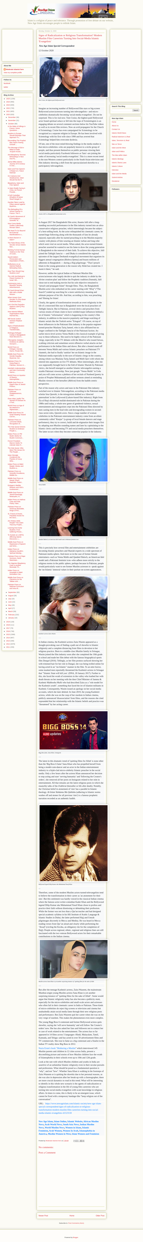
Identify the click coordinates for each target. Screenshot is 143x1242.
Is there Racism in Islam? (14, 239)
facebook (7, 83)
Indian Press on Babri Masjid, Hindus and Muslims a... (15, 466)
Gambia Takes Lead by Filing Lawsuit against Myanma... (16, 204)
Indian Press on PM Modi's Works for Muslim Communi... (15, 436)
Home (72, 1216)
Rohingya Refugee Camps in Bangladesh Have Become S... (16, 335)
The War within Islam (119, 155)
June (10, 602)
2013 (8, 641)
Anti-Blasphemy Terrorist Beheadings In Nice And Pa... (16, 157)
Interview (115, 170)
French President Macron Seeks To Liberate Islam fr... (15, 443)
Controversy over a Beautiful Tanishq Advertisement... (15, 285)
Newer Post (43, 1216)
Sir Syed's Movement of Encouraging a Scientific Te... (16, 218)
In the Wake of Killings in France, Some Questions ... (17, 128)
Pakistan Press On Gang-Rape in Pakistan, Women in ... (17, 363)
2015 (8, 634)
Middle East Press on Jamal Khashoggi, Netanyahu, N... (15, 494)
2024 (8, 102)
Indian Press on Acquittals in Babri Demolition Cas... (15, 572)
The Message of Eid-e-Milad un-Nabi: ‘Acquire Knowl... (16, 150)
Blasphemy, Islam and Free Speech (16, 184)
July (10, 599)
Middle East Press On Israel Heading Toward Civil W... (17, 415)
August (11, 596)
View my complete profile (13, 72)
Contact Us (116, 129)
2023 (8, 105)
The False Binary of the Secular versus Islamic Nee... (17, 245)
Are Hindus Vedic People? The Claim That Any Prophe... (15, 523)
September (12, 592)
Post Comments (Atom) (76, 1223)
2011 (8, 647)
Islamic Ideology (117, 159)
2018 (8, 625)
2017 (8, 628)
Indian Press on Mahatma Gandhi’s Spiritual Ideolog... (15, 551)
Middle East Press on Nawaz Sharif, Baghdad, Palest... (15, 480)
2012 (8, 644)
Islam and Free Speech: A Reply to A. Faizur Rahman (16, 171)
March (10, 611)
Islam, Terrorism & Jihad (120, 140)
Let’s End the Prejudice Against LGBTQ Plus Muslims (16, 306)
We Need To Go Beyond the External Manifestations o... (16, 232)
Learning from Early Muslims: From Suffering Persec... (15, 530)
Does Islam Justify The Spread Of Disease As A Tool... (17, 400)
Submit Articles (117, 177)
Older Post (100, 1216)
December (12, 117)
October (11, 124)
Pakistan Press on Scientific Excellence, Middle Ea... (16, 473)
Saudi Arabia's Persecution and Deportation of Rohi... (16, 259)
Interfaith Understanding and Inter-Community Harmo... (16, 370)
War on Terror (117, 144)
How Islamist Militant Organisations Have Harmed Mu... (16, 314)
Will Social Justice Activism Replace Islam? (15, 321)
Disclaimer (115, 181)
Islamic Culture (117, 166)
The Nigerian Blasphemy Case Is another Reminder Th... (17, 565)
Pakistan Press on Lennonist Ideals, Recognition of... (15, 422)
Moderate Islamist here (15, 69)
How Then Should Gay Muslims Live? (16, 272)
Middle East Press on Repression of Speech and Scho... (17, 544)
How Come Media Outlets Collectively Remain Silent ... (15, 225)
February (11, 615)
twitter (6, 87)
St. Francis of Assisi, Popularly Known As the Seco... (16, 516)
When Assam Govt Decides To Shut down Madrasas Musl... (17, 299)
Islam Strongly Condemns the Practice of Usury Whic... (15, 458)
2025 (8, 99)
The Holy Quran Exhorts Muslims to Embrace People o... (16, 429)
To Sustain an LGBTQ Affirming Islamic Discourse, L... (16, 537)
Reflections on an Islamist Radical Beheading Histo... (15, 266)
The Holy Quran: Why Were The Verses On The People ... (16, 450)
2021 (8, 111)
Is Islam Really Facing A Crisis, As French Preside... (16, 190)
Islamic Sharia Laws (119, 163)
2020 (8, 114)
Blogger (75, 1237)
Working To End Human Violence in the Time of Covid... (16, 252)
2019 (8, 622)
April (10, 608)
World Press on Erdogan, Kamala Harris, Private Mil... (16, 349)
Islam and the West (119, 148)
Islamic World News (119, 133)
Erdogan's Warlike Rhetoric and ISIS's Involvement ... (15, 487)
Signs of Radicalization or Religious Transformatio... (16, 328)
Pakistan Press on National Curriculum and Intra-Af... (16, 586)
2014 (8, 638)
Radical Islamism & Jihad (121, 137)
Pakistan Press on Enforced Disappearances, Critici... (15, 392)
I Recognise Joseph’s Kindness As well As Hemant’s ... (16, 342)
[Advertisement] (18, 44)
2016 (8, 631)
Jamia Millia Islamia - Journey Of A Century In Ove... (16, 164)
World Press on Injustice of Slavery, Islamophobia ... (16, 377)
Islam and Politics (118, 151)
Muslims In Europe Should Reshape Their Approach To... (17, 135)
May (10, 605)
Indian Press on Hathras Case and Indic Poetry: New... (16, 501)
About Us (115, 126)
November (12, 120)
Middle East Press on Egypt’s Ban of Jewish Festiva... (16, 384)
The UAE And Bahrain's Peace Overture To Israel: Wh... (16, 278)
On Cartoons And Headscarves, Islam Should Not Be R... (16, 178)
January (11, 618)
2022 (8, 108)
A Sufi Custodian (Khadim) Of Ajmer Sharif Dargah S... (15, 197)
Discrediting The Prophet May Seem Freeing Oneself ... (17, 142)
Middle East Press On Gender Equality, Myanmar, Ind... (15, 356)
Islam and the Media (119, 174)
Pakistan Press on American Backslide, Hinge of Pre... (16, 509)
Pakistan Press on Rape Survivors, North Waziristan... (16, 558)
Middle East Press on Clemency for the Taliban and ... (15, 579)
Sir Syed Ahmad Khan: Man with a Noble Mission (16, 292)
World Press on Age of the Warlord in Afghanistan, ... (16, 407)
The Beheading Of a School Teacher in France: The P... (15, 211)
